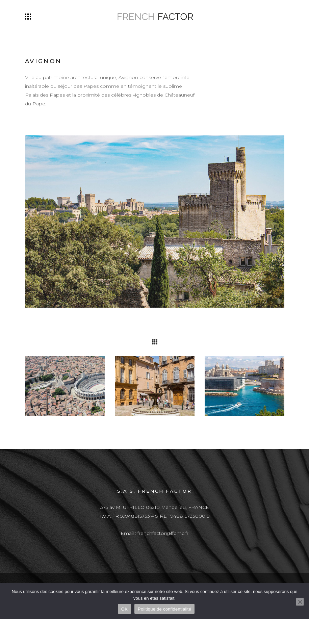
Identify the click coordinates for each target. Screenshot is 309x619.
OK (124, 609)
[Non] (300, 602)
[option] (65, 386)
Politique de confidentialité (164, 609)
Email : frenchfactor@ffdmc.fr (154, 533)
